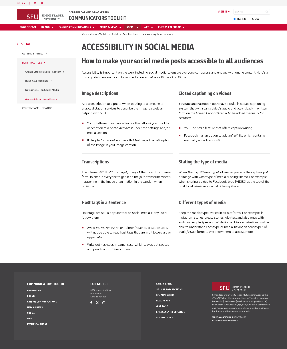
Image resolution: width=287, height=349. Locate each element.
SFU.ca (256, 19)
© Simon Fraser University (225, 320)
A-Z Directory (164, 317)
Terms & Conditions (221, 317)
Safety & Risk (164, 283)
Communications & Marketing (89, 12)
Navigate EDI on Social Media (42, 90)
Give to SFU (162, 306)
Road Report (164, 300)
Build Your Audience (37, 80)
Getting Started (32, 53)
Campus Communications (75, 27)
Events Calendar (169, 27)
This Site (241, 19)
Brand (45, 27)
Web (147, 27)
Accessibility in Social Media (41, 99)
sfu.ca (21, 3)
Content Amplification (37, 108)
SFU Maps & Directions (169, 289)
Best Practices (130, 34)
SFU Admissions (165, 295)
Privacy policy (239, 317)
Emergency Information (170, 311)
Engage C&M (28, 27)
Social (130, 27)
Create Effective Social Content (43, 71)
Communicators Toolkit (97, 18)
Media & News (109, 27)
